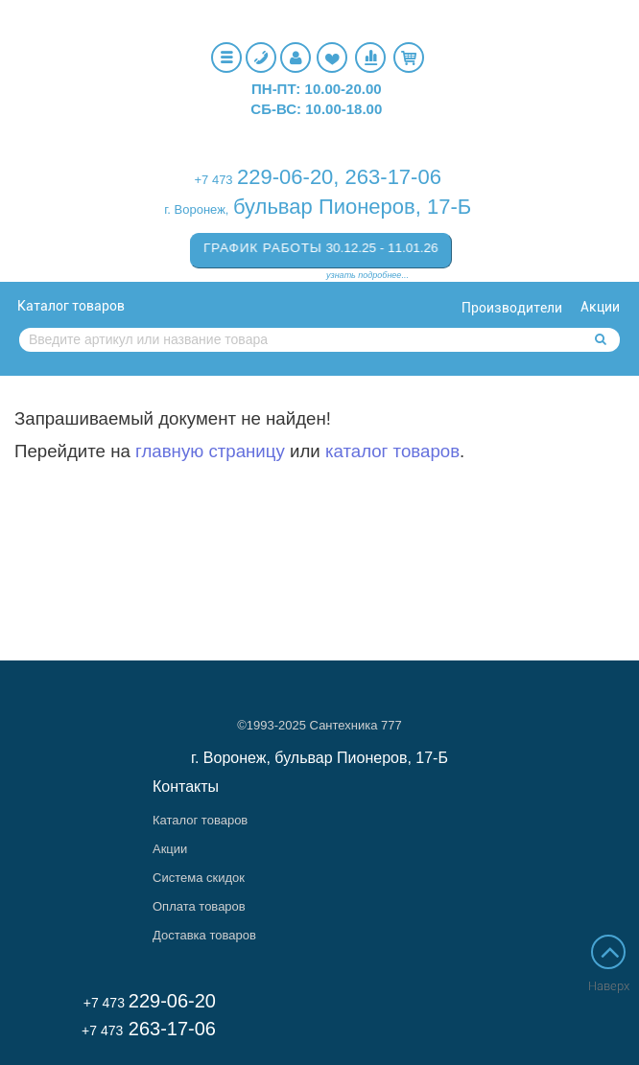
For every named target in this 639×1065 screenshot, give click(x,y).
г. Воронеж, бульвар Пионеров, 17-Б (319, 758)
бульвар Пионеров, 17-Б (352, 207)
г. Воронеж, (196, 209)
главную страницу (210, 451)
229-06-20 (285, 177)
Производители (512, 307)
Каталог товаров (71, 305)
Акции (600, 306)
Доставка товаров (204, 935)
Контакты (186, 786)
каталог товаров (392, 451)
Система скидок (199, 877)
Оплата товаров (199, 906)
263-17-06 (393, 177)
